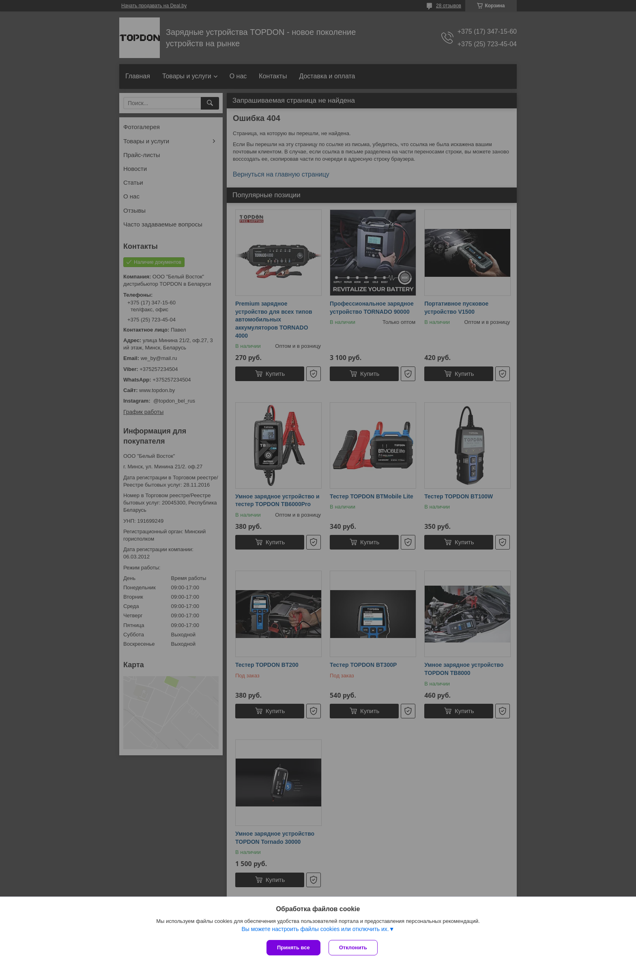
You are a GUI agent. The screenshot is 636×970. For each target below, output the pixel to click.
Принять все (293, 947)
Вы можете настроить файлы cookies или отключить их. (315, 929)
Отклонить (353, 947)
